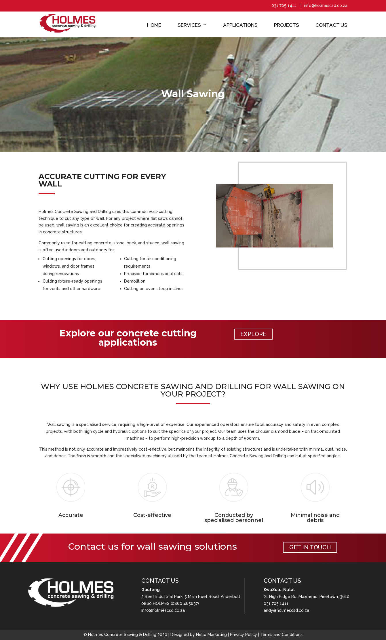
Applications (240, 25)
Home (154, 25)
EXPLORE (253, 334)
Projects (286, 25)
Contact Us (331, 25)
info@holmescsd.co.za (163, 610)
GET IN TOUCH (310, 547)
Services (189, 25)
